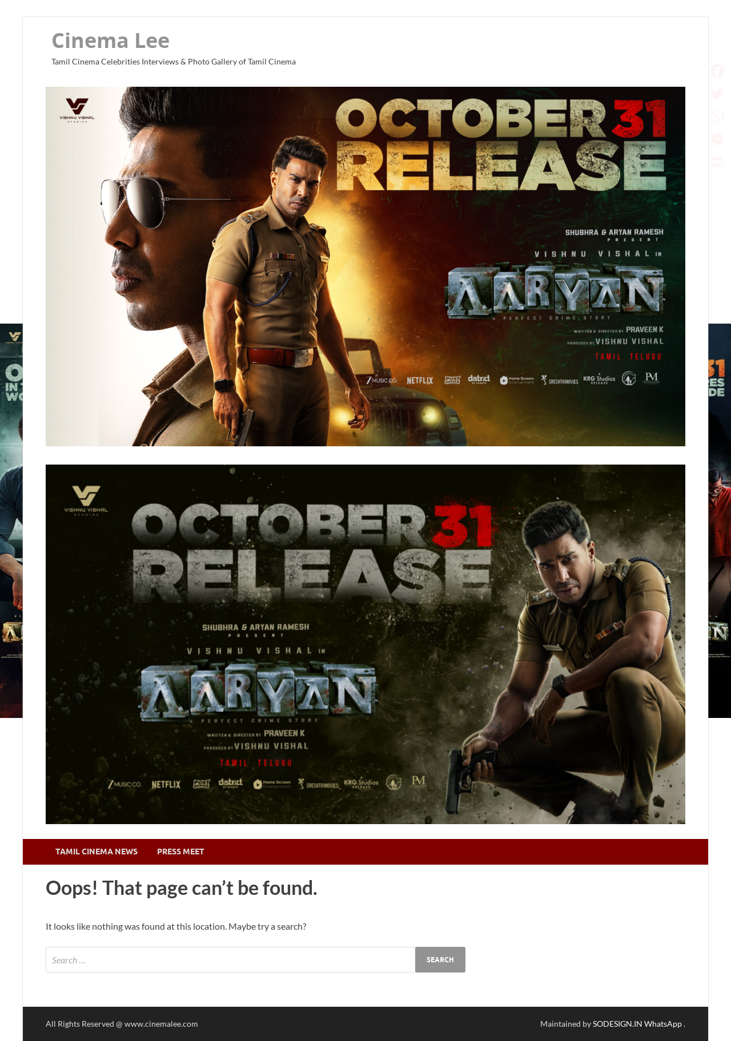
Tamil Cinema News (96, 851)
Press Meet (180, 851)
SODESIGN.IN (617, 1023)
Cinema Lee (110, 40)
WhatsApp (664, 1023)
